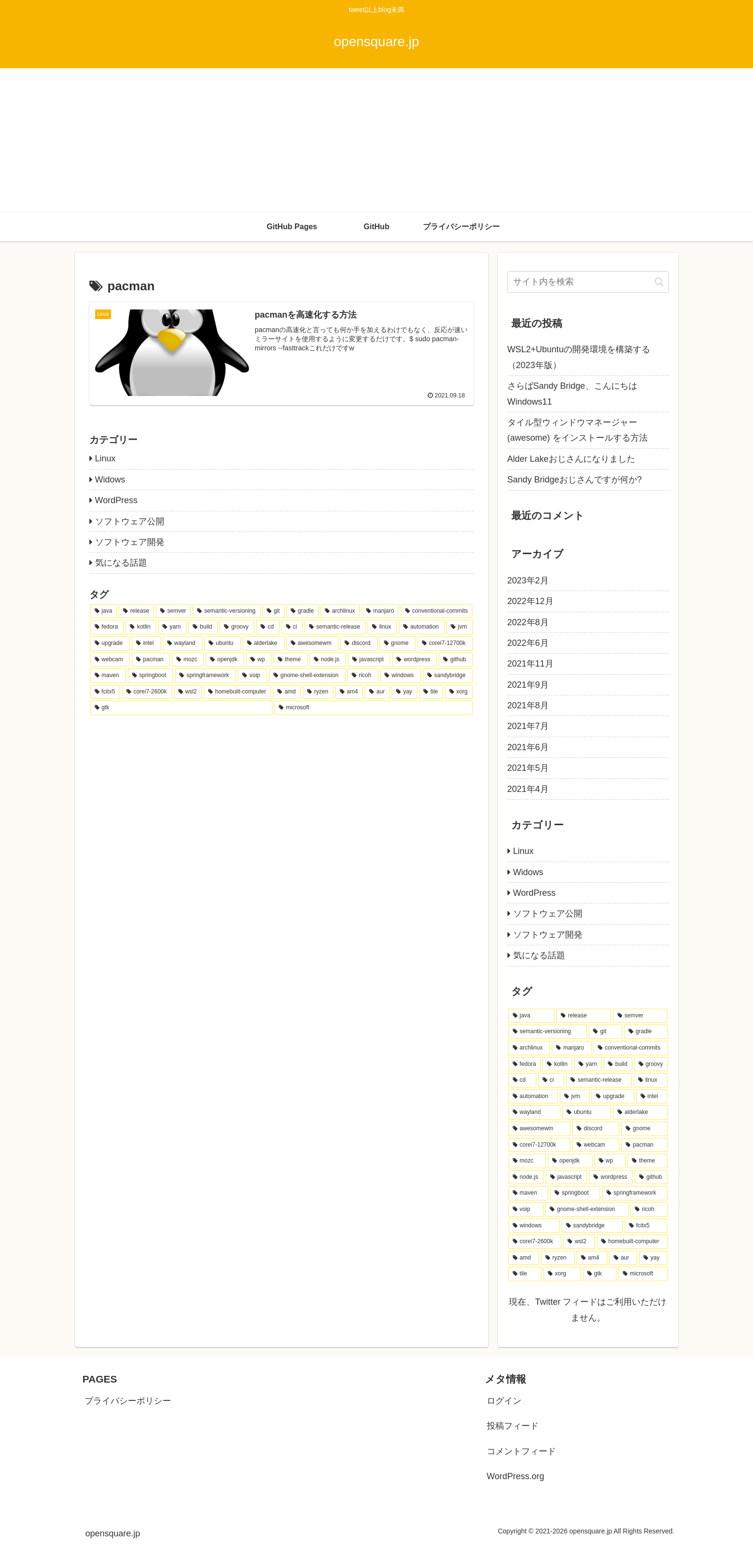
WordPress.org (515, 1476)
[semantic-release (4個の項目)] (335, 627)
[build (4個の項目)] (203, 627)
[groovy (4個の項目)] (237, 627)
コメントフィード (521, 1451)
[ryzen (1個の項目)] (318, 692)
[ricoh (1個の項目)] (362, 675)
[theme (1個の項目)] (290, 660)
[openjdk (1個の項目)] (225, 660)
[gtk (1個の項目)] (181, 708)
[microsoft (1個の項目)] (373, 708)
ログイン (504, 1401)
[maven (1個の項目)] (108, 675)
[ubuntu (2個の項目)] (222, 643)
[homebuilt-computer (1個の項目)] (237, 692)
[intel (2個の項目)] (146, 643)
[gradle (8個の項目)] (302, 611)
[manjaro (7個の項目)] (380, 611)
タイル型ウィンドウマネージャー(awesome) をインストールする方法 (577, 430)
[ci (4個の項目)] (292, 627)
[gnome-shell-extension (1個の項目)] (307, 675)
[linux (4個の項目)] (382, 627)
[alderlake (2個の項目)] (263, 643)
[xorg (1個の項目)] (459, 692)
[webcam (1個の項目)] (110, 660)
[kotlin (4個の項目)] (140, 627)
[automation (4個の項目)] (421, 627)
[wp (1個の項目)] (259, 660)
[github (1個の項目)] (455, 660)
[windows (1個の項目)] (400, 675)
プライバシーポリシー (128, 1401)
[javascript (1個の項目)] (369, 660)
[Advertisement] (376, 140)
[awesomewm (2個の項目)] (312, 643)
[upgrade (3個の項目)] (110, 643)
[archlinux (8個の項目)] (340, 611)
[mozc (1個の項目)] (188, 660)
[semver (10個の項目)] (173, 611)
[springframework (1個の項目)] (205, 675)
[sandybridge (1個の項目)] (448, 675)
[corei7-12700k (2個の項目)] (445, 643)
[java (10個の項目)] (103, 611)
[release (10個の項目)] (136, 611)
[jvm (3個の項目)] (459, 627)
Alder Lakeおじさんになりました (571, 459)
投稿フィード (513, 1426)
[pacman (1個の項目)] (151, 660)
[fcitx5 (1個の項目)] (105, 692)
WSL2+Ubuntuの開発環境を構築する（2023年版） (579, 357)
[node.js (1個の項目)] (327, 660)
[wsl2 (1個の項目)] (188, 692)
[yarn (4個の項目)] (172, 627)
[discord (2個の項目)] (358, 643)
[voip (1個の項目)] (252, 675)
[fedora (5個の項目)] (107, 627)
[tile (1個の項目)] (431, 692)
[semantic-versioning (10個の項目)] (226, 611)
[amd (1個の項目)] (287, 692)
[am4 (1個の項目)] (349, 692)
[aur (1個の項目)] (377, 692)
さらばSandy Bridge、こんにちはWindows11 (572, 393)
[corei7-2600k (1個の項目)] (147, 692)
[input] (588, 282)
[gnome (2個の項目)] (398, 643)
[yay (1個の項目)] (404, 692)
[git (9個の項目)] (273, 611)
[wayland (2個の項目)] (183, 643)
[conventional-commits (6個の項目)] (437, 611)
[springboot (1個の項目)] (150, 675)
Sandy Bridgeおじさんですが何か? (574, 479)
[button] (659, 281)
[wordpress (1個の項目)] (414, 660)
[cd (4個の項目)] (267, 627)
